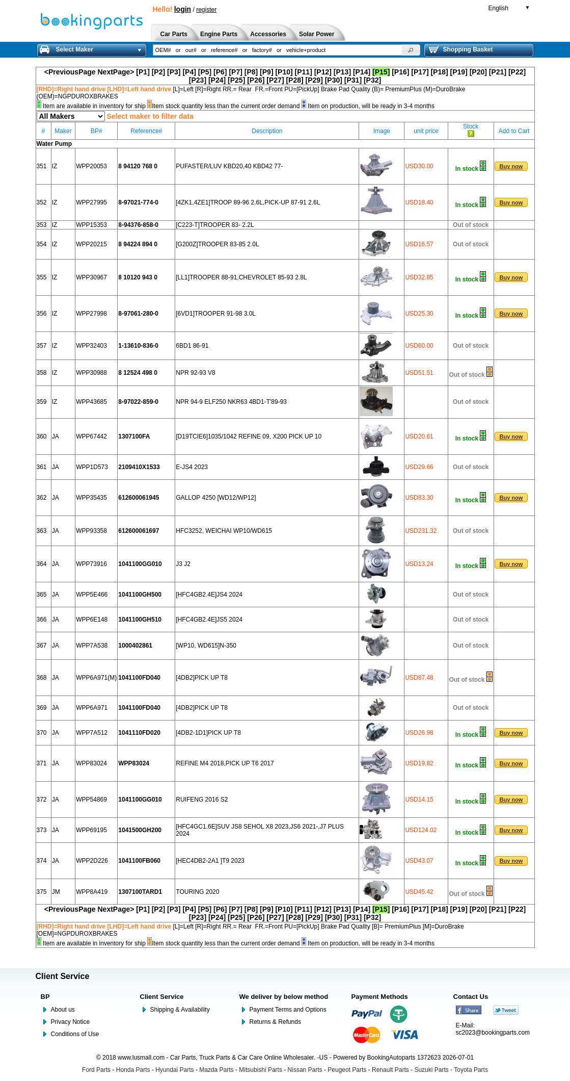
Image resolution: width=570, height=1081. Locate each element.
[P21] (497, 72)
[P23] (197, 80)
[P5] (204, 72)
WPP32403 (91, 345)
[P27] (275, 80)
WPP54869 (91, 799)
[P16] (400, 72)
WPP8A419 (91, 891)
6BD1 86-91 (192, 345)
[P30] (333, 80)
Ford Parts (96, 1069)
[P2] (158, 72)
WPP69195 (91, 830)
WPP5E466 (91, 594)
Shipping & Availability (180, 1009)
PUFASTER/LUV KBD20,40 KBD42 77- (229, 166)
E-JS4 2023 (192, 467)
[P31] (353, 80)
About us (63, 1009)
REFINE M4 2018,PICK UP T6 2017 (225, 763)
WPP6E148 (91, 619)
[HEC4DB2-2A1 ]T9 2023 (210, 860)
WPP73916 (91, 564)
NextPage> (115, 72)
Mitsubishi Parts (260, 1069)
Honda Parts (133, 1069)
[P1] (142, 72)
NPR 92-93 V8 (195, 372)
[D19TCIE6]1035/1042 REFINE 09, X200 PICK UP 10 (248, 436)
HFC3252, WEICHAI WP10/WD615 (224, 530)
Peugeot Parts (347, 1069)
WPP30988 (91, 372)
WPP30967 (91, 277)
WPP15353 (91, 224)
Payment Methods (379, 996)
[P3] (173, 72)
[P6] (220, 72)
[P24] (217, 80)
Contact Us (470, 996)
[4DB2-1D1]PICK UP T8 (208, 732)
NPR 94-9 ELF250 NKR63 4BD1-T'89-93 (231, 401)
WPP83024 (91, 763)
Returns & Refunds (275, 1021)
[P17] (419, 72)
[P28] (294, 80)
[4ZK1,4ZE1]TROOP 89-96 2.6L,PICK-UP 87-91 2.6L (248, 202)
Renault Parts (390, 1069)
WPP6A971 (91, 707)
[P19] (459, 72)
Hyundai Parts (174, 1069)
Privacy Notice (70, 1021)
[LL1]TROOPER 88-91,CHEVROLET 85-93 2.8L (241, 277)
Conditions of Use (75, 1034)
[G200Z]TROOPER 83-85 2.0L (217, 244)
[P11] (303, 72)
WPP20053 (91, 166)
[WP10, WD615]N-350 (206, 645)
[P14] (361, 72)
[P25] (236, 80)
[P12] (323, 72)
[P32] (372, 80)
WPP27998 (91, 313)
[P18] (439, 72)
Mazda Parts (216, 1069)
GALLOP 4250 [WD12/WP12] (216, 497)
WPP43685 (91, 401)
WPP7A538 (91, 645)
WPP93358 (91, 530)
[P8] (251, 72)
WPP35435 (91, 497)
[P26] (255, 80)
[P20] (478, 72)
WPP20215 (91, 244)
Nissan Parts (305, 1069)
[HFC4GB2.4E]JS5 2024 (209, 619)
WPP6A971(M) (96, 677)
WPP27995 (91, 202)
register (206, 9)
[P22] (517, 72)
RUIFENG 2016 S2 (202, 799)
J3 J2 (183, 564)
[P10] (283, 72)
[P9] (266, 72)
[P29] (314, 80)
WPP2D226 (92, 860)
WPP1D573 (92, 467)
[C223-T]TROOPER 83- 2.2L (215, 224)
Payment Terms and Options (288, 1009)
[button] (411, 50)
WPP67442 (91, 436)
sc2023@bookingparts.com (493, 1032)
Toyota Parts (471, 1069)
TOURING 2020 (197, 891)
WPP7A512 (91, 732)
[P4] (189, 72)
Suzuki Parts (431, 1069)
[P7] (235, 72)
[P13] (342, 72)
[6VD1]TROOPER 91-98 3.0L (216, 313)
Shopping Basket (461, 49)
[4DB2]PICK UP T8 (202, 677)
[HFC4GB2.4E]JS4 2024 (209, 594)
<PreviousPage (70, 72)
